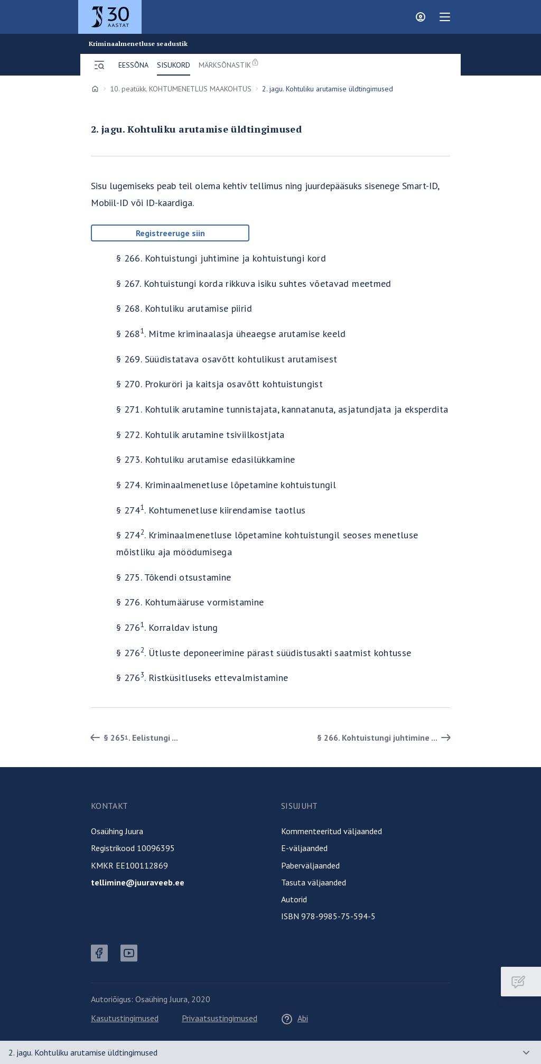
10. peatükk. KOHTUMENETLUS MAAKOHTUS (180, 89)
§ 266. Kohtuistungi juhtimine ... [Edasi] (385, 737)
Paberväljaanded (310, 865)
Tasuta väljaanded (313, 882)
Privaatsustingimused (219, 1018)
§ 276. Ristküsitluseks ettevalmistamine (202, 677)
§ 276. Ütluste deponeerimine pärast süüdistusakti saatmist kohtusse (264, 653)
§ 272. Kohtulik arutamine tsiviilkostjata (200, 434)
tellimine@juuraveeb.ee (137, 882)
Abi (294, 1018)
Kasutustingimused (124, 1018)
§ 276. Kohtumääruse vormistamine (190, 602)
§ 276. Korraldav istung (167, 627)
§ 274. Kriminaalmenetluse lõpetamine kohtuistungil (226, 485)
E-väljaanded (304, 848)
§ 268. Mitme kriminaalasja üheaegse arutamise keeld (231, 334)
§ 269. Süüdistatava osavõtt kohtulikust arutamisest (226, 359)
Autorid (294, 899)
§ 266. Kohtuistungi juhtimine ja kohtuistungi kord (221, 258)
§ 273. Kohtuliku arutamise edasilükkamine (205, 459)
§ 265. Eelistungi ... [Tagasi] (132, 737)
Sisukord (173, 65)
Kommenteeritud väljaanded (331, 831)
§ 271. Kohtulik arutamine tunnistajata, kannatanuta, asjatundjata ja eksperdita (282, 409)
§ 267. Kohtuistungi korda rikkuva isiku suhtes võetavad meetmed (253, 283)
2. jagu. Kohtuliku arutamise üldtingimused (82, 1052)
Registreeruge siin (170, 233)
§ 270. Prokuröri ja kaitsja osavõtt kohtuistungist (219, 384)
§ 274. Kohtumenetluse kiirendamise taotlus (211, 510)
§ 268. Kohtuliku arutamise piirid (184, 308)
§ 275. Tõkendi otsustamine (173, 577)
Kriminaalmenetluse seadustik (138, 44)
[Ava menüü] (99, 65)
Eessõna (133, 65)
